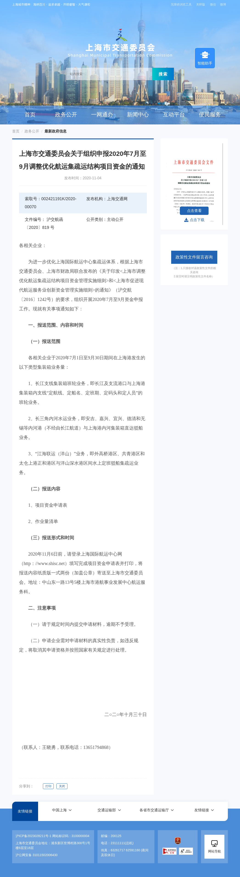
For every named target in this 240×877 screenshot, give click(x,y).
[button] (62, 811)
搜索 (163, 74)
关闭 (63, 786)
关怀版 (200, 4)
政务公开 (66, 115)
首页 (30, 115)
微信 (213, 4)
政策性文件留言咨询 (194, 257)
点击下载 (194, 220)
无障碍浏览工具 (180, 4)
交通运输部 (107, 811)
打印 (48, 786)
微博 (223, 4)
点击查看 (194, 211)
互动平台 (174, 115)
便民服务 (210, 115)
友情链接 (25, 811)
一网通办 (102, 115)
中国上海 (59, 811)
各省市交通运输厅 (154, 811)
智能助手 (205, 57)
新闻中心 (138, 115)
